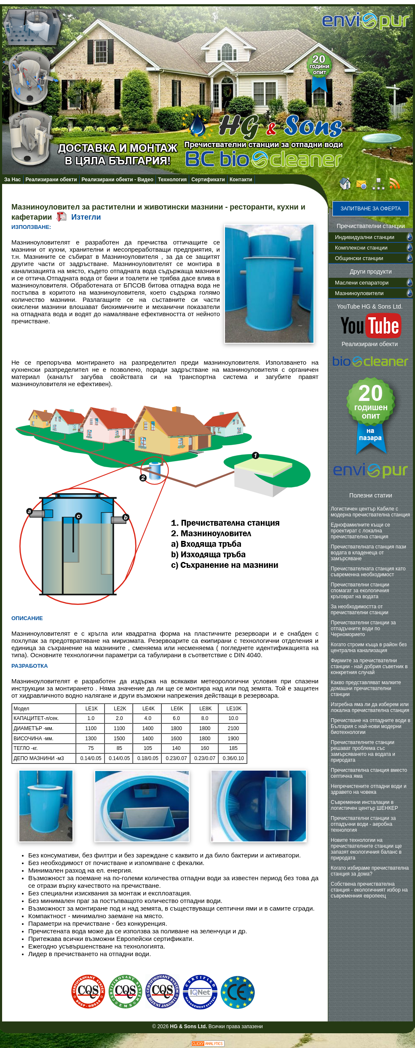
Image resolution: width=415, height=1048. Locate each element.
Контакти (241, 180)
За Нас (12, 180)
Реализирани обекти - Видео (117, 180)
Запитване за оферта (371, 209)
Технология (172, 180)
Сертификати (208, 180)
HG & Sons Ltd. (188, 1026)
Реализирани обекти (51, 180)
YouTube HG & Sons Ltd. (369, 306)
